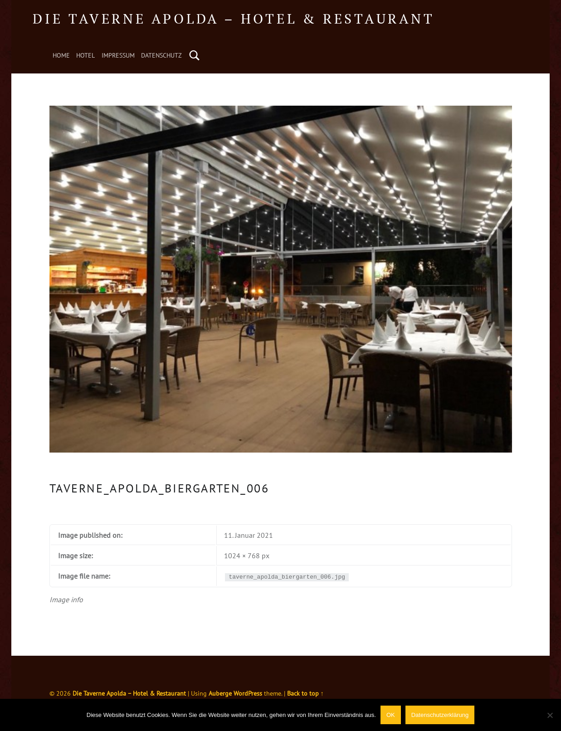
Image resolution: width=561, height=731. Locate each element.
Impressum (118, 55)
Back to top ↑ (305, 693)
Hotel (85, 55)
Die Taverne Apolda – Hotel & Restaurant (233, 18)
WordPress (248, 693)
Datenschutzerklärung (439, 715)
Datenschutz (161, 55)
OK (390, 715)
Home (61, 55)
